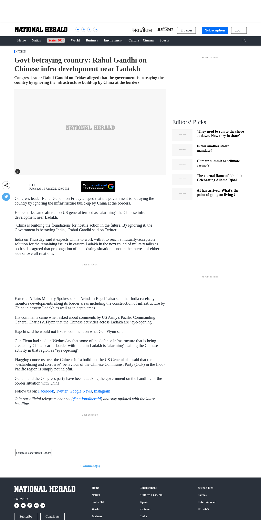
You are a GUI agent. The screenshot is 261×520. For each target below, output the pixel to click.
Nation (20, 51)
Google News (81, 391)
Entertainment (207, 502)
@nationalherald (87, 399)
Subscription (215, 30)
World (96, 509)
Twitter (61, 391)
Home (95, 487)
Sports (144, 502)
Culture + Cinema (151, 495)
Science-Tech (205, 487)
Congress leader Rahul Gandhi (33, 452)
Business (97, 516)
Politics (202, 495)
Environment (148, 487)
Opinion (145, 509)
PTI (32, 185)
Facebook (46, 391)
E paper (186, 30)
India (143, 516)
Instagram (102, 391)
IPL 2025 (203, 509)
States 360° (98, 502)
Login (238, 30)
